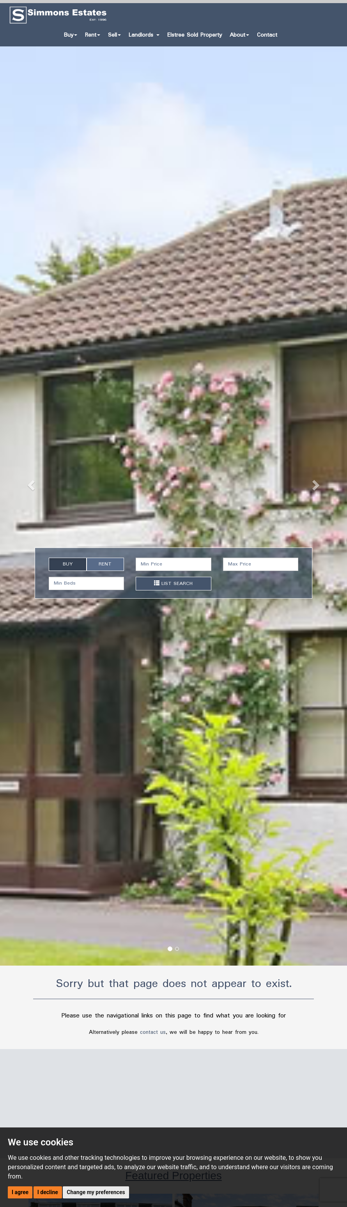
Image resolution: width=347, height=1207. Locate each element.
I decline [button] (47, 1192)
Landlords (144, 35)
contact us (153, 1032)
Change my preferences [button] (96, 1192)
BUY (68, 564)
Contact (267, 35)
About (239, 35)
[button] (26, 483)
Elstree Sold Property (194, 35)
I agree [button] (20, 1192)
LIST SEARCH (173, 584)
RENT (105, 564)
